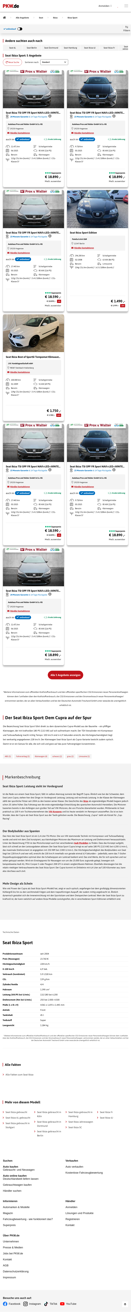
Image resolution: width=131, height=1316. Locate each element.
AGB (5, 1265)
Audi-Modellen (81, 843)
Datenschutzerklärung (16, 1271)
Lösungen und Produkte (79, 1213)
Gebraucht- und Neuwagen (34, 1168)
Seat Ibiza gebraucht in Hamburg (80, 1114)
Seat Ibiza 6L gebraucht (18, 1117)
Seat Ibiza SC (75, 1127)
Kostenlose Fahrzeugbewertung (84, 1172)
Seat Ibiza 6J (90, 48)
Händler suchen (12, 1190)
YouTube (71, 1303)
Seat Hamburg (70, 48)
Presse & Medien (13, 1247)
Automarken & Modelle (16, 1207)
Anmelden (71, 1207)
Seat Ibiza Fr (109, 48)
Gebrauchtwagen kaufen (17, 1184)
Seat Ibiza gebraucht (16, 1112)
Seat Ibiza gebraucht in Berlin (49, 1133)
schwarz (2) (57, 756)
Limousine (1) (84, 756)
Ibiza (85, 801)
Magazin (8, 1213)
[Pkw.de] (4, 17)
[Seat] (41, 17)
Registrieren (73, 1219)
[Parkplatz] (118, 6)
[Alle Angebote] (22, 17)
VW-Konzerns (55, 811)
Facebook (14, 1303)
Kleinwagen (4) (41, 756)
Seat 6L (12, 48)
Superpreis (9, 1225)
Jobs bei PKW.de (13, 1253)
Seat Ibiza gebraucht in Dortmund (49, 1123)
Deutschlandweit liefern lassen (34, 1177)
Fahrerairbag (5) (23, 756)
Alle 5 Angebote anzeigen (65, 675)
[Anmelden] (105, 6)
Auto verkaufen (74, 1166)
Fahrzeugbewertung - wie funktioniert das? (28, 1219)
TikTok (53, 1303)
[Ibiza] (55, 17)
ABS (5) (8, 756)
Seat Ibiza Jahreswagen (80, 1121)
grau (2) (70, 756)
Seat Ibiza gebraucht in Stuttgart (18, 1125)
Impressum (9, 1277)
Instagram (35, 1303)
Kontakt (70, 1225)
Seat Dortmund (51, 48)
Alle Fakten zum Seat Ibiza (19, 1074)
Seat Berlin (32, 48)
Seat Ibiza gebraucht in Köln (49, 1114)
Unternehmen (11, 1241)
